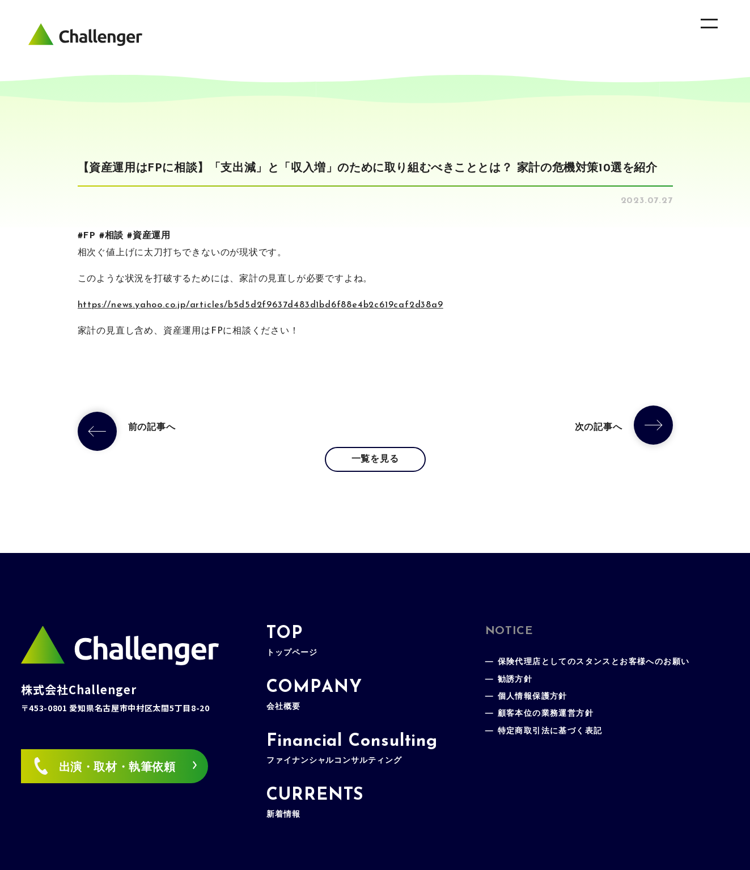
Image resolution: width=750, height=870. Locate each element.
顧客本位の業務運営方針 (546, 713)
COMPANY (314, 695)
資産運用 (152, 235)
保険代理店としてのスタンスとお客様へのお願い (594, 662)
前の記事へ (152, 427)
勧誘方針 (515, 679)
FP (89, 235)
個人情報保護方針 (532, 696)
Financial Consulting (352, 749)
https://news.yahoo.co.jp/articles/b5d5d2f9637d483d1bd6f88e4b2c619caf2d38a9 (260, 305)
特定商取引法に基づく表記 (550, 731)
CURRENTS (314, 803)
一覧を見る (375, 459)
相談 (114, 235)
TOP (291, 641)
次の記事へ (598, 427)
